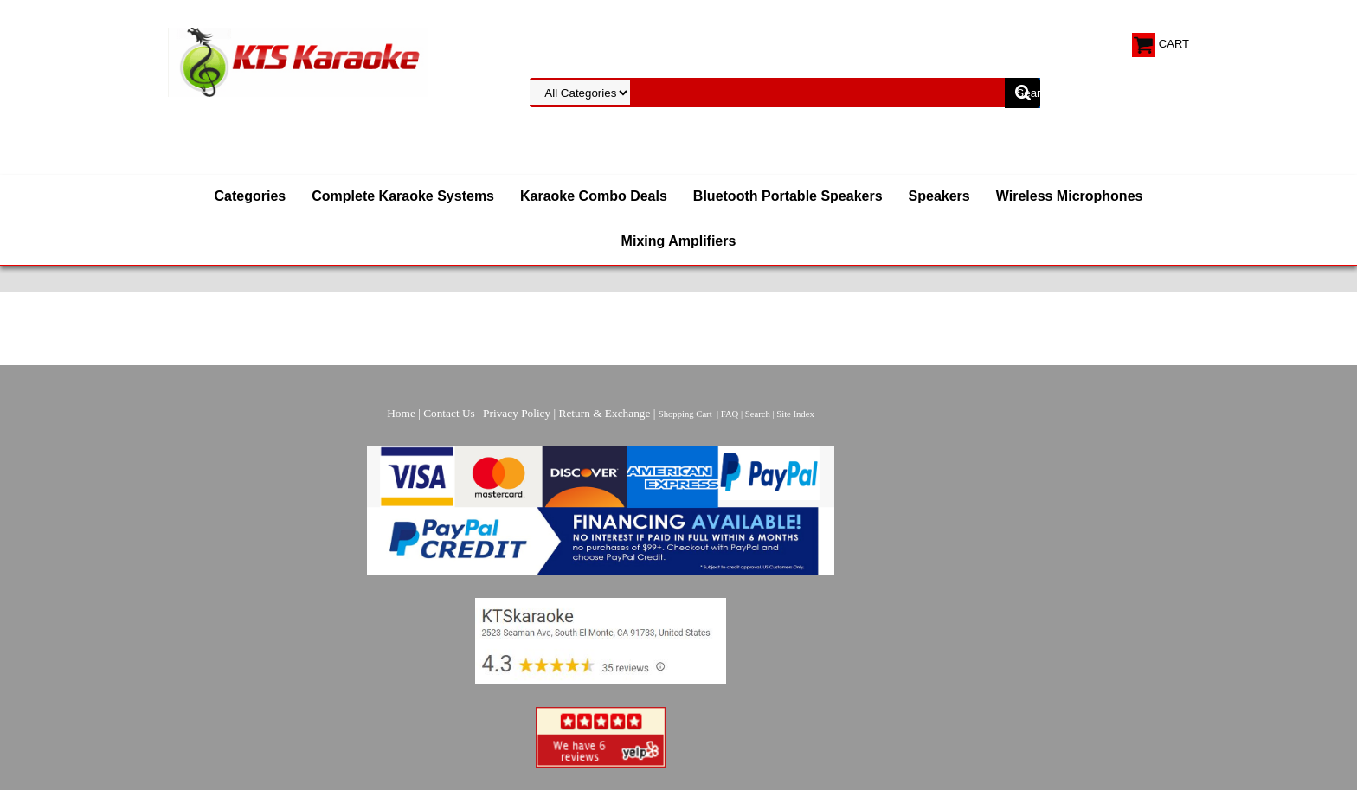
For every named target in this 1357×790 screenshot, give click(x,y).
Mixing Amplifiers (678, 241)
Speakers (939, 196)
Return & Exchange (605, 413)
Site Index (795, 414)
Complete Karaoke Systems (403, 196)
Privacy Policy (516, 413)
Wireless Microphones (1069, 196)
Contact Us (449, 413)
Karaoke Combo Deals (593, 196)
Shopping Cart (685, 414)
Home (401, 413)
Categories (250, 196)
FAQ (730, 414)
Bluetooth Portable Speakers (788, 196)
